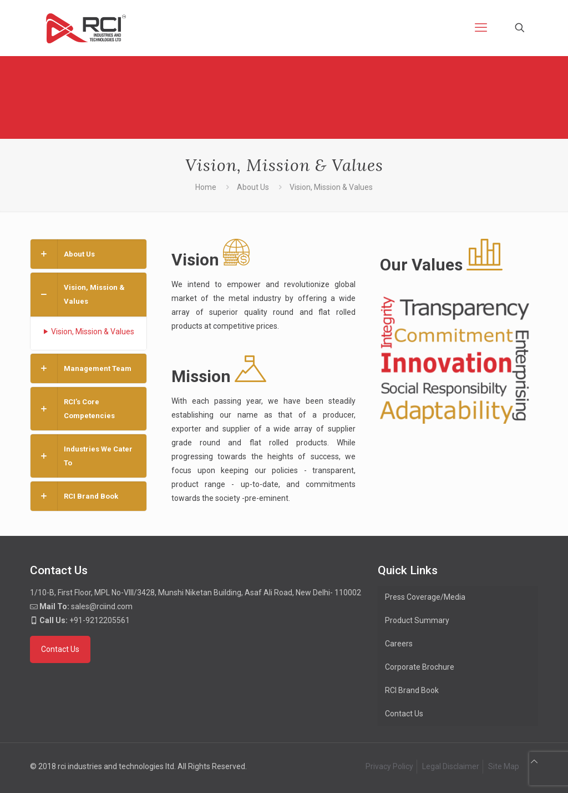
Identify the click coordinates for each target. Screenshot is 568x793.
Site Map (503, 766)
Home (205, 187)
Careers (399, 643)
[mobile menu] (480, 27)
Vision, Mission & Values (88, 331)
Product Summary (417, 620)
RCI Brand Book (412, 690)
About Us (253, 187)
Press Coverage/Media (425, 597)
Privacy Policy (389, 766)
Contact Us (404, 713)
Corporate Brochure (419, 666)
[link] (88, 254)
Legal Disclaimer (450, 766)
